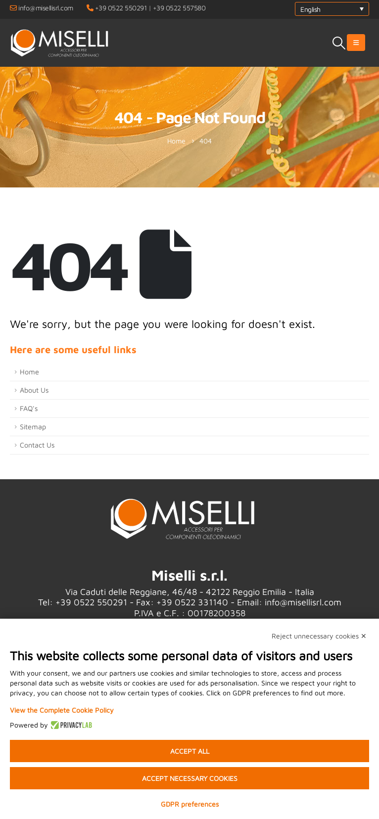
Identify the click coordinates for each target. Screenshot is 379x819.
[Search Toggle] (339, 43)
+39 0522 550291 (121, 7)
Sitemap (33, 426)
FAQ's (29, 408)
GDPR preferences (190, 804)
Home (29, 371)
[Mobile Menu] (356, 42)
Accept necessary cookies (189, 778)
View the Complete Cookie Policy (62, 710)
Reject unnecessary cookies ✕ (319, 636)
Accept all (189, 751)
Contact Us (37, 445)
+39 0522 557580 (179, 7)
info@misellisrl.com (45, 7)
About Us (34, 390)
